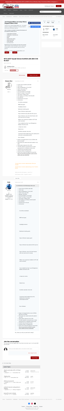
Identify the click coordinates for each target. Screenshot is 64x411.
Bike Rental (12, 13)
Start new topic (22, 75)
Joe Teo (6, 394)
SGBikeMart (15, 10)
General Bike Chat (16, 372)
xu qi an (32, 381)
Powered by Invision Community (32, 409)
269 (9, 91)
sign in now (31, 343)
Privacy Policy (29, 406)
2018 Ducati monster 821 (9, 381)
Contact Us (35, 406)
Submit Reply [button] (35, 357)
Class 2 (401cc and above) (20, 67)
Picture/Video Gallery (11, 38)
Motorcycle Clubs (10, 40)
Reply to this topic (34, 75)
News (5, 10)
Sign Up (58, 5)
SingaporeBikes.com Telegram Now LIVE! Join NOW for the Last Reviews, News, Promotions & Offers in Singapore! (31, 1)
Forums (9, 10)
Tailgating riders (7, 376)
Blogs (21, 10)
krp (5, 377)
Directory (5, 13)
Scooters (14, 394)
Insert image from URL (32, 352)
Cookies (40, 406)
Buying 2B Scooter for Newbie (10, 393)
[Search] (48, 12)
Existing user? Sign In (50, 6)
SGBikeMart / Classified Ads (12, 34)
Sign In (7, 52)
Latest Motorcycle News (11, 33)
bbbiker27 (7, 372)
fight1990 (7, 389)
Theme (23, 406)
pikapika (6, 382)
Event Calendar (10, 41)
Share (6, 70)
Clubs (25, 10)
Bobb (8, 182)
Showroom (31, 10)
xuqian (31, 376)
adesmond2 (32, 370)
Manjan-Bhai (11, 66)
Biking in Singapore (17, 389)
